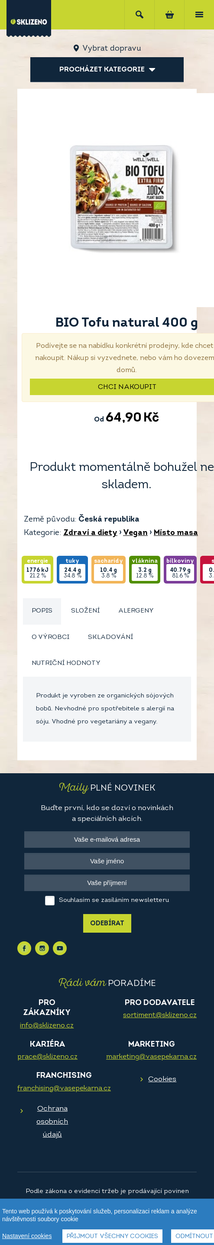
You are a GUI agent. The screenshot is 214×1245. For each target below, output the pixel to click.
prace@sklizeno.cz (47, 1057)
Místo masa (176, 533)
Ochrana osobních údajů (52, 1121)
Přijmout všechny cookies (112, 1236)
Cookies (162, 1079)
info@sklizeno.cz (47, 1025)
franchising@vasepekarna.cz (64, 1088)
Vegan (135, 533)
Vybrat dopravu (111, 49)
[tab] (42, 611)
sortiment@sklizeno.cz (160, 1015)
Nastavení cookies (27, 1235)
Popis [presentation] (42, 611)
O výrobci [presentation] (50, 637)
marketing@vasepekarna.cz (151, 1057)
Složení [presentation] (85, 611)
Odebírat (107, 924)
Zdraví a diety (90, 533)
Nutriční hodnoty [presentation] (66, 663)
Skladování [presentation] (110, 637)
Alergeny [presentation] (136, 611)
